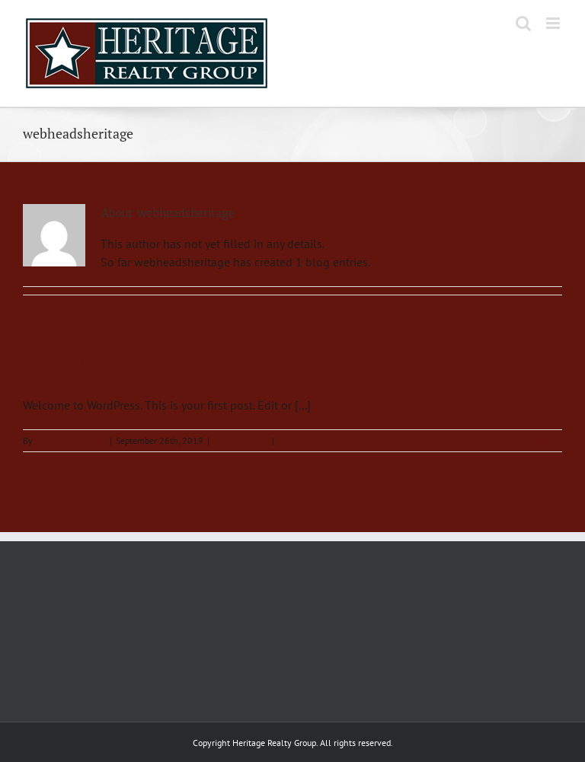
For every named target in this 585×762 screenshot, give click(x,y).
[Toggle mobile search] (523, 23)
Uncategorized (240, 440)
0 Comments (303, 440)
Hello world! (59, 366)
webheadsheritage (70, 440)
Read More (535, 440)
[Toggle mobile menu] (554, 23)
